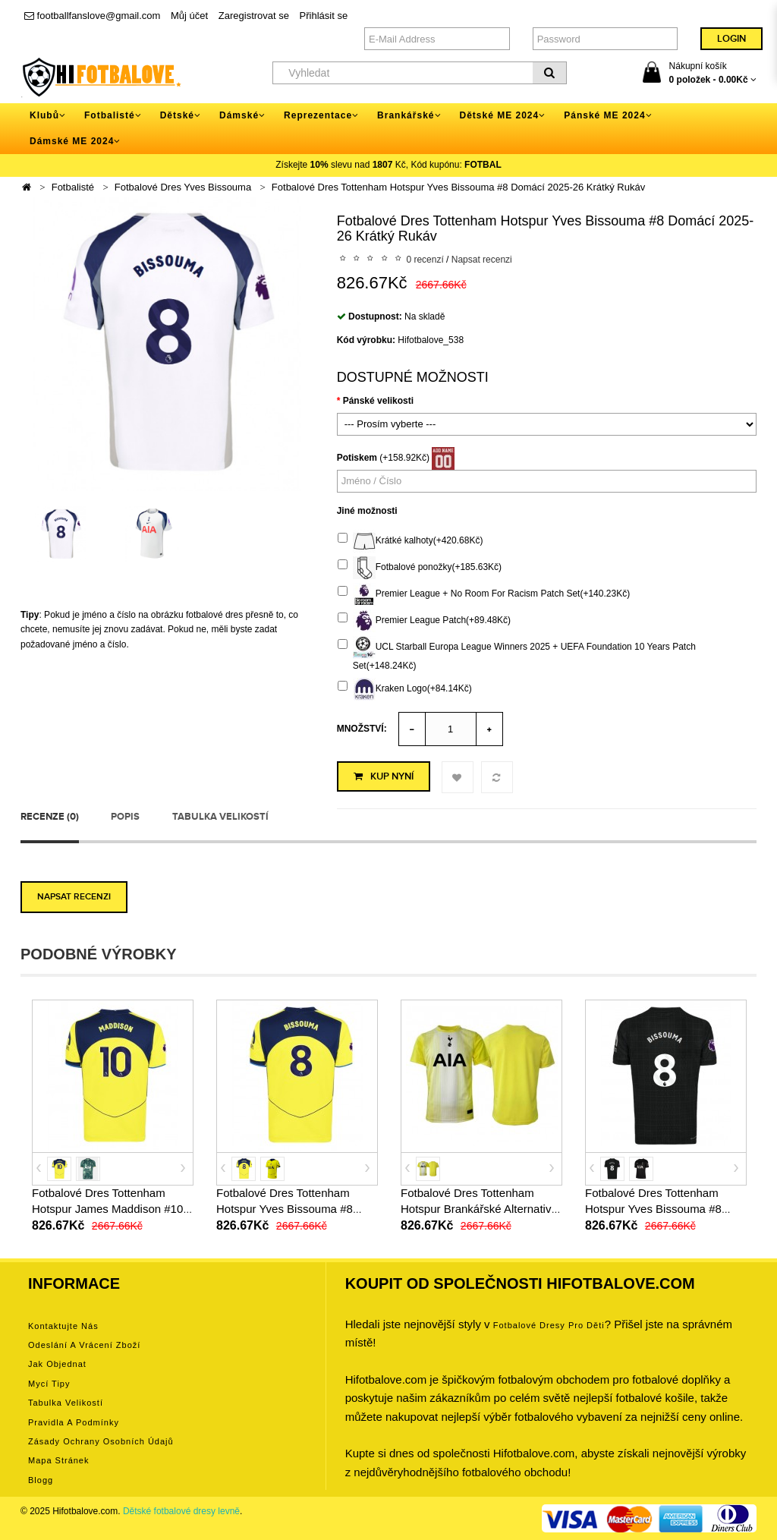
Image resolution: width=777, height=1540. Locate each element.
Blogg (40, 1480)
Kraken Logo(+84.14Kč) (405, 689)
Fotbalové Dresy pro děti (549, 1325)
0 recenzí (424, 259)
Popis (125, 817)
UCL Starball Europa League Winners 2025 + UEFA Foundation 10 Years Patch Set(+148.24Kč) (517, 653)
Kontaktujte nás (63, 1326)
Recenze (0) (49, 817)
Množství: (362, 728)
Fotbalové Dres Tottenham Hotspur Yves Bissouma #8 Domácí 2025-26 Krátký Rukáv (458, 187)
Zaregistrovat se (254, 15)
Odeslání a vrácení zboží (84, 1344)
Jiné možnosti (367, 510)
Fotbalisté (73, 187)
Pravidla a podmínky (73, 1422)
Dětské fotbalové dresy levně (181, 1511)
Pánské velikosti (378, 400)
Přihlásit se (324, 15)
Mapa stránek (58, 1460)
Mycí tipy (49, 1383)
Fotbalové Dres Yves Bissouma (183, 187)
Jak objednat (57, 1363)
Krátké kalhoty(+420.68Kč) (410, 541)
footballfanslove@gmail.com (92, 15)
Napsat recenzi (481, 259)
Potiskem (357, 457)
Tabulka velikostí (220, 817)
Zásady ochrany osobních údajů (101, 1441)
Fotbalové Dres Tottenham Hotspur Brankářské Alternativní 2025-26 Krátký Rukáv (481, 1208)
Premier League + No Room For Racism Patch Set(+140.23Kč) (484, 594)
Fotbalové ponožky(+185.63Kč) (420, 567)
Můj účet (189, 15)
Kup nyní (384, 776)
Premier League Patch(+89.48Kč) (424, 620)
